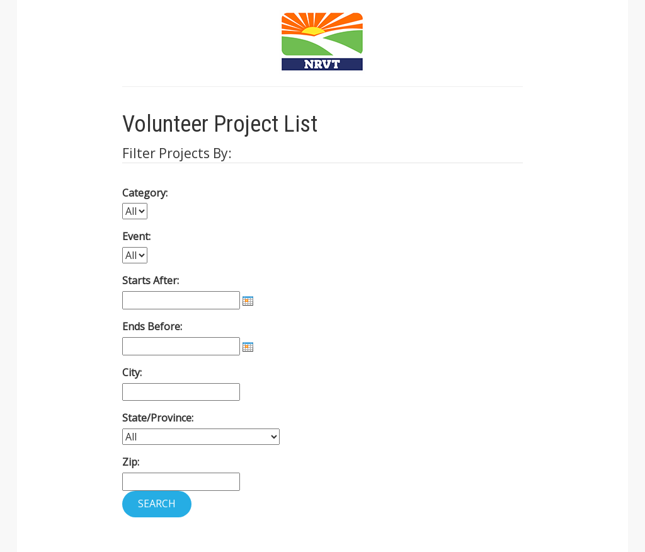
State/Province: (157, 418)
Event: (136, 236)
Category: (145, 193)
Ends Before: (152, 326)
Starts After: (150, 280)
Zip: (130, 462)
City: (132, 372)
